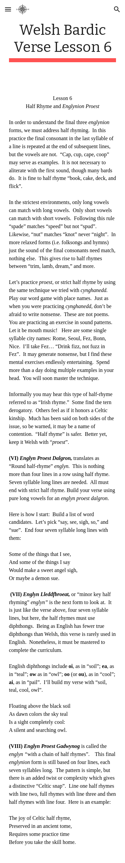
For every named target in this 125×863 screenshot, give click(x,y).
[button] (8, 9)
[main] (62, 42)
